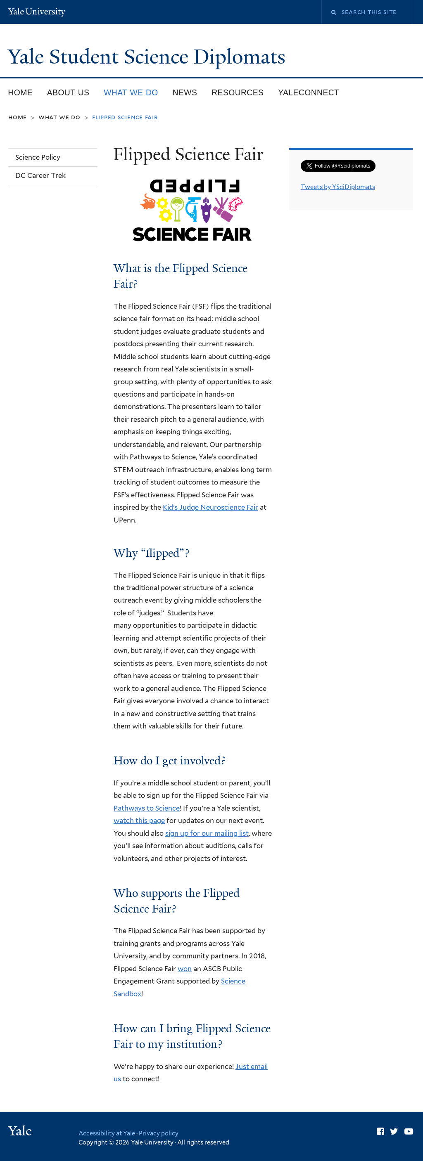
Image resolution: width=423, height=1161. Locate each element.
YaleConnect (308, 92)
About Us (68, 92)
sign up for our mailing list (207, 833)
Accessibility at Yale (106, 1133)
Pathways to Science (147, 808)
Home (20, 92)
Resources (238, 92)
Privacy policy (158, 1133)
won (185, 969)
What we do (131, 92)
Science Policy (37, 157)
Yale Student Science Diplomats (149, 56)
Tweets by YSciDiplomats (338, 187)
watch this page (139, 820)
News (185, 92)
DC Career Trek (40, 175)
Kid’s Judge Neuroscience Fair (210, 507)
